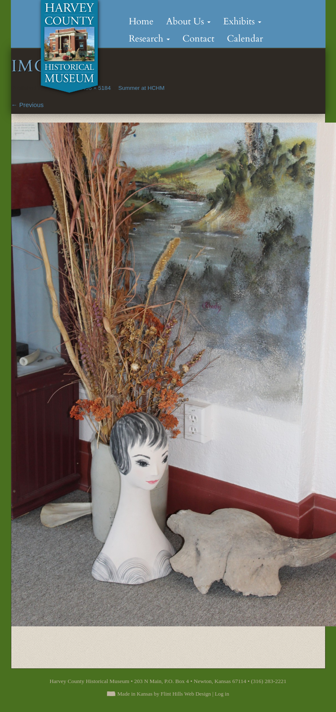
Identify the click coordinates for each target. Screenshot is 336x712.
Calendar (245, 38)
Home (141, 21)
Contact (198, 38)
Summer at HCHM (141, 88)
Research (149, 38)
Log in (222, 694)
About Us (188, 21)
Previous (27, 104)
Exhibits (242, 21)
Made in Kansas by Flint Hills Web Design (164, 694)
